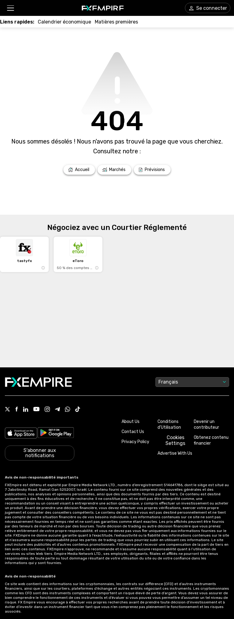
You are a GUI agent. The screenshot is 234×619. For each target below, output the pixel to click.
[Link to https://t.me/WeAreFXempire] (57, 410)
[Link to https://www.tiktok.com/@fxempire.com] (77, 409)
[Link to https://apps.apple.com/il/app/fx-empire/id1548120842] (21, 433)
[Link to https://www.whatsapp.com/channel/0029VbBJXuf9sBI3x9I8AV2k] (67, 409)
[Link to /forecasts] (152, 170)
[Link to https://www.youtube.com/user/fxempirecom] (36, 410)
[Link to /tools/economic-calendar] (64, 22)
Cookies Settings (175, 440)
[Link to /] (79, 170)
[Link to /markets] (114, 170)
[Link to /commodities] (116, 22)
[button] (10, 8)
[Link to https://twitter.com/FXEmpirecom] (7, 410)
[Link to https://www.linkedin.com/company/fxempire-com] (25, 409)
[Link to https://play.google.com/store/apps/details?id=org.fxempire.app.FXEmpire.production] (55, 433)
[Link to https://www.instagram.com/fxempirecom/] (47, 409)
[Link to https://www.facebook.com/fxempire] (16, 409)
